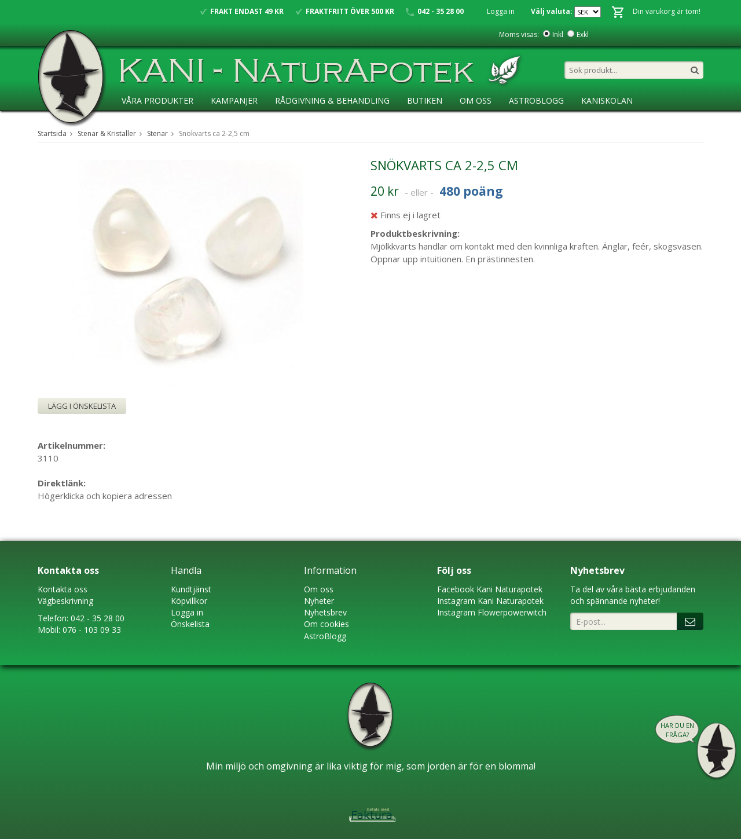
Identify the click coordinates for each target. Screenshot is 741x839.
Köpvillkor (189, 600)
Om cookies (326, 623)
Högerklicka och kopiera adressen (105, 495)
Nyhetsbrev (325, 612)
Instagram (456, 600)
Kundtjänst (191, 589)
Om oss (318, 589)
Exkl (583, 34)
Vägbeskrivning (65, 600)
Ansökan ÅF (147, 124)
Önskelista (190, 623)
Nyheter (319, 600)
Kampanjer (234, 100)
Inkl (557, 34)
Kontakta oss (62, 589)
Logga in (501, 11)
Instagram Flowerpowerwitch (491, 612)
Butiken (424, 100)
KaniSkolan (607, 100)
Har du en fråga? (677, 730)
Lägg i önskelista (82, 406)
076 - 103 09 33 (92, 629)
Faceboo (453, 589)
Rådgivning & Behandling (332, 100)
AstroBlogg (536, 100)
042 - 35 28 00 (97, 618)
